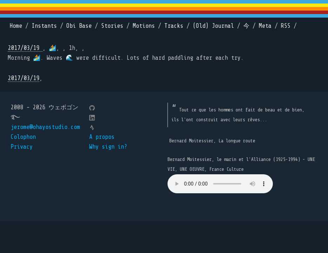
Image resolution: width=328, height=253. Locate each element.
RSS (285, 25)
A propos (101, 137)
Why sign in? (108, 146)
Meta (265, 25)
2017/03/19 (25, 48)
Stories (112, 25)
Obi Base (79, 25)
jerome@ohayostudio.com (45, 127)
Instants (44, 25)
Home (15, 25)
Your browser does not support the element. (220, 183)
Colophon (23, 137)
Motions (144, 25)
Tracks (173, 25)
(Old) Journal (213, 25)
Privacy (22, 146)
